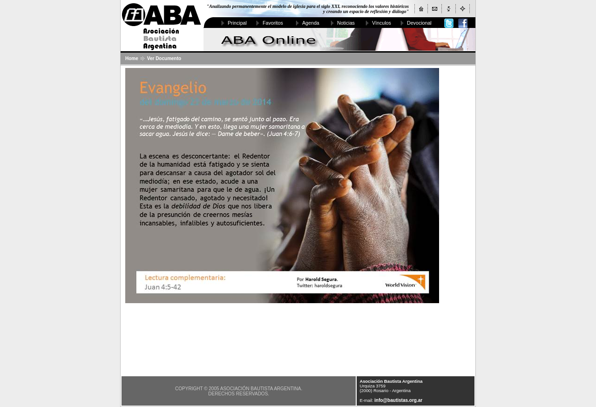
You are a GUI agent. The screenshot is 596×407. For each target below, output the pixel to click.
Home (131, 58)
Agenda (310, 23)
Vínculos (381, 23)
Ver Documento (164, 58)
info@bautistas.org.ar (398, 400)
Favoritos (273, 23)
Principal (237, 23)
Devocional (419, 23)
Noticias (346, 23)
